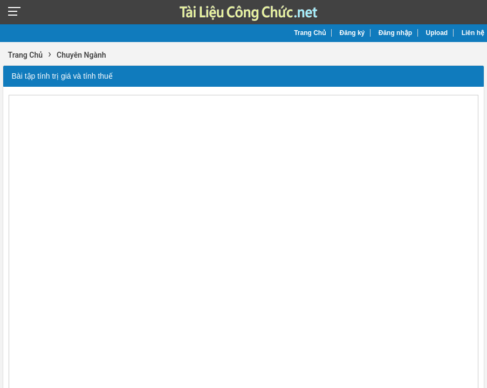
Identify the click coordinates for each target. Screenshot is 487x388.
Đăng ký (352, 33)
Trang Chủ (310, 33)
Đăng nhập (395, 33)
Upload (437, 33)
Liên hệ (473, 33)
